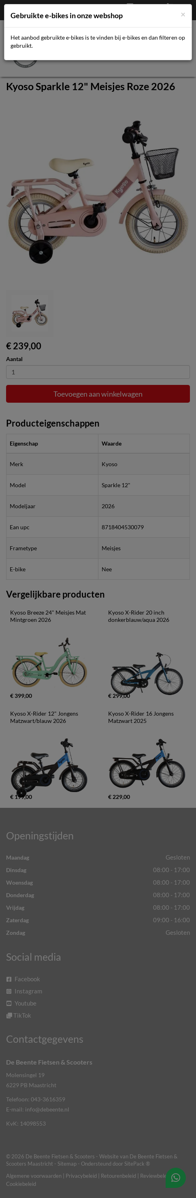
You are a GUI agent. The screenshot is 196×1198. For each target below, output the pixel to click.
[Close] (183, 14)
